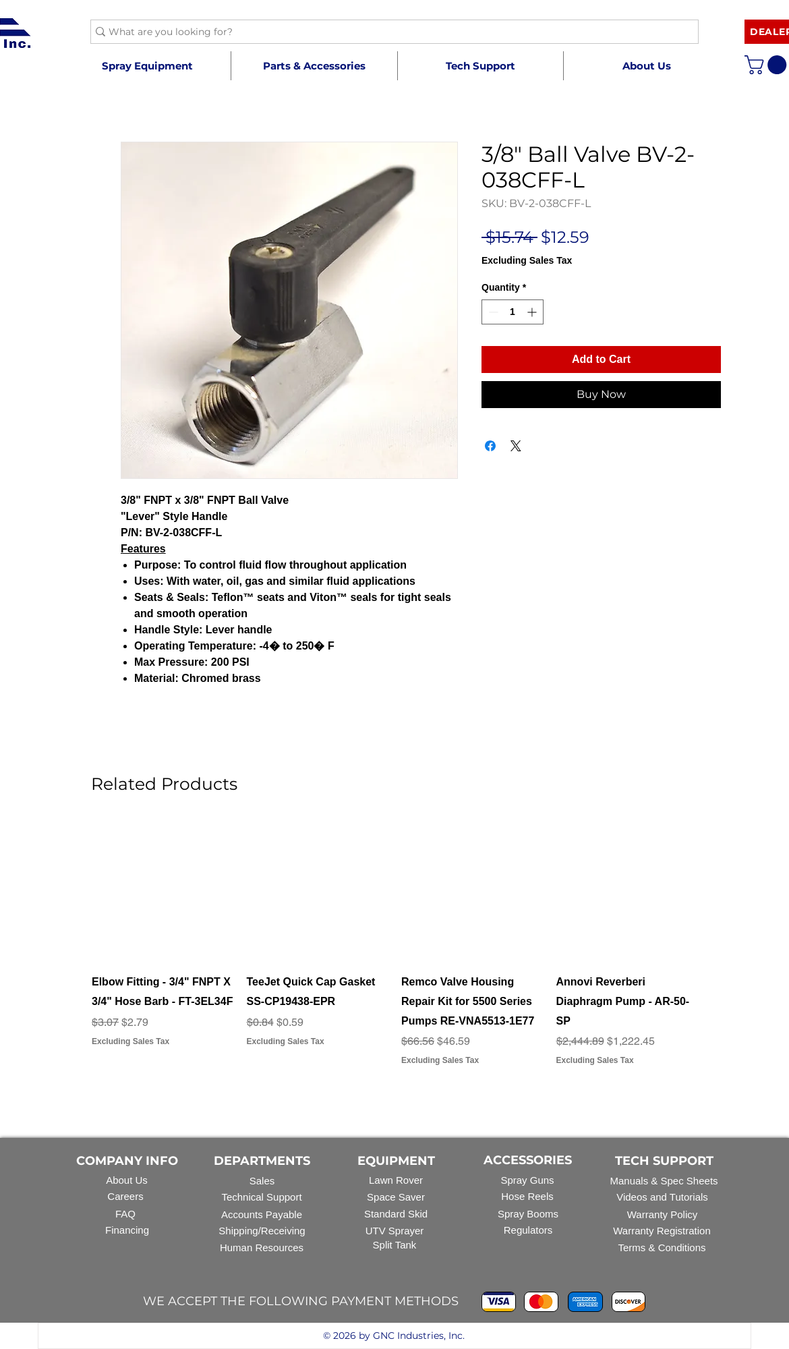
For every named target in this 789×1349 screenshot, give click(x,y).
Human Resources (261, 1247)
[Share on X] (516, 446)
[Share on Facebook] (490, 446)
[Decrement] (492, 312)
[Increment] (533, 312)
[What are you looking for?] (389, 32)
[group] (394, 953)
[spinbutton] (512, 312)
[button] (314, 65)
